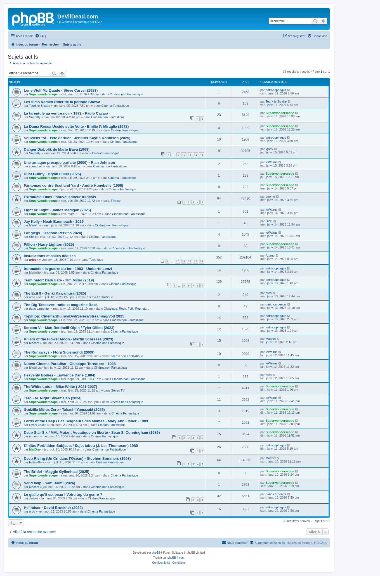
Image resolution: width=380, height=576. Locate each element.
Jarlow (33, 498)
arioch (33, 259)
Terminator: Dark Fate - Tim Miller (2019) (59, 280)
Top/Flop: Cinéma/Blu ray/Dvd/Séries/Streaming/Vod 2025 (74, 316)
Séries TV (117, 390)
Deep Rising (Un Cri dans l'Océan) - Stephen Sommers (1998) (77, 458)
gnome (270, 196)
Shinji (33, 236)
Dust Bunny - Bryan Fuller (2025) (52, 174)
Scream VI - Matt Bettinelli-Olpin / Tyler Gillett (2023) (69, 328)
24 (201, 261)
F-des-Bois (36, 462)
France (116, 200)
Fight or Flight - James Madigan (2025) (57, 210)
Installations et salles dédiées (49, 256)
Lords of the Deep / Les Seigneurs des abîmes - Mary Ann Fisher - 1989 (86, 421)
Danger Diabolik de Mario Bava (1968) (56, 149)
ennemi (34, 436)
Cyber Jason (37, 424)
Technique (96, 259)
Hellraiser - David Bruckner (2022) (53, 508)
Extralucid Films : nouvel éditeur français (60, 197)
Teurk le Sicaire (39, 105)
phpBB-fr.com (176, 557)
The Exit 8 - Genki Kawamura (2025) (55, 293)
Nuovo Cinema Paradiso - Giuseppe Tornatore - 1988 (70, 364)
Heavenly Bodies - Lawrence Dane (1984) (59, 375)
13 (201, 155)
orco (32, 297)
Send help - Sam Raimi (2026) (49, 483)
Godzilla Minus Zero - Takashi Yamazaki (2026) (64, 409)
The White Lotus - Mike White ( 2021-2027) (60, 387)
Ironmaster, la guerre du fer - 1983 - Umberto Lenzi (68, 269)
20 (177, 261)
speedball (35, 166)
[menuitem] (40, 36)
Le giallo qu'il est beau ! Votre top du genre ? (63, 494)
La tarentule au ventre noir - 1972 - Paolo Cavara (66, 113)
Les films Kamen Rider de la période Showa (62, 102)
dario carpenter (39, 308)
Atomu (270, 255)
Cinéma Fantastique (115, 105)
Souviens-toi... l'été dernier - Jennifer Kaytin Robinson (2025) (77, 138)
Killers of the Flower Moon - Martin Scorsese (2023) (68, 339)
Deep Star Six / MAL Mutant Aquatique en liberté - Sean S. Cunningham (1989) (92, 432)
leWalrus (271, 162)
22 (189, 261)
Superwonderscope (43, 94)
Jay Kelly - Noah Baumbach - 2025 (54, 221)
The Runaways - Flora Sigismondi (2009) (59, 352)
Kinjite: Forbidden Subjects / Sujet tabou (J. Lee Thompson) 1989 (81, 446)
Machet (34, 343)
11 (189, 155)
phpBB (156, 552)
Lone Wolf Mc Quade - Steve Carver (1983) (61, 90)
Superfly (34, 117)
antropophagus (276, 90)
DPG (269, 221)
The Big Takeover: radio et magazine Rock (61, 305)
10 (183, 155)
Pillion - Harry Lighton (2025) (49, 244)
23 (195, 261)
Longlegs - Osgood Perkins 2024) (53, 233)
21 (183, 261)
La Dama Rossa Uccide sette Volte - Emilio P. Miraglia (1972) (76, 126)
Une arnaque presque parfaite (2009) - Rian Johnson (69, 162)
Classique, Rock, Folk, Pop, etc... (126, 308)
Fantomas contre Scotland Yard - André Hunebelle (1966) (73, 185)
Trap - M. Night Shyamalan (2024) (53, 398)
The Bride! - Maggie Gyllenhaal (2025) (56, 472)
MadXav (35, 449)
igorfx (269, 149)
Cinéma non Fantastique (126, 94)
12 (195, 155)
